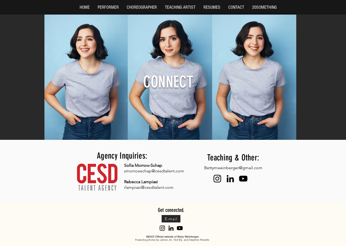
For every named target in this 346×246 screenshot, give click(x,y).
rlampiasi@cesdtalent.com (149, 187)
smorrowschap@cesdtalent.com (154, 170)
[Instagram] (217, 178)
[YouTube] (243, 178)
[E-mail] (171, 218)
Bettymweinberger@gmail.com (233, 167)
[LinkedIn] (230, 178)
